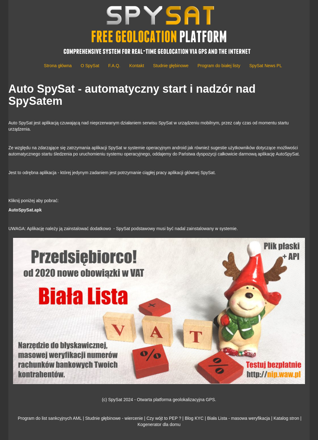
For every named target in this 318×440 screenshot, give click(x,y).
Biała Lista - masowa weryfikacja (238, 418)
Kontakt (136, 65)
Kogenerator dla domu (159, 424)
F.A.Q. (114, 65)
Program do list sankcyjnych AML (50, 418)
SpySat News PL (265, 65)
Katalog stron (286, 418)
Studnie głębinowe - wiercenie (114, 418)
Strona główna (58, 65)
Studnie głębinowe (171, 65)
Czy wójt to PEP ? (164, 418)
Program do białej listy (219, 65)
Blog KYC (194, 418)
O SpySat (90, 65)
